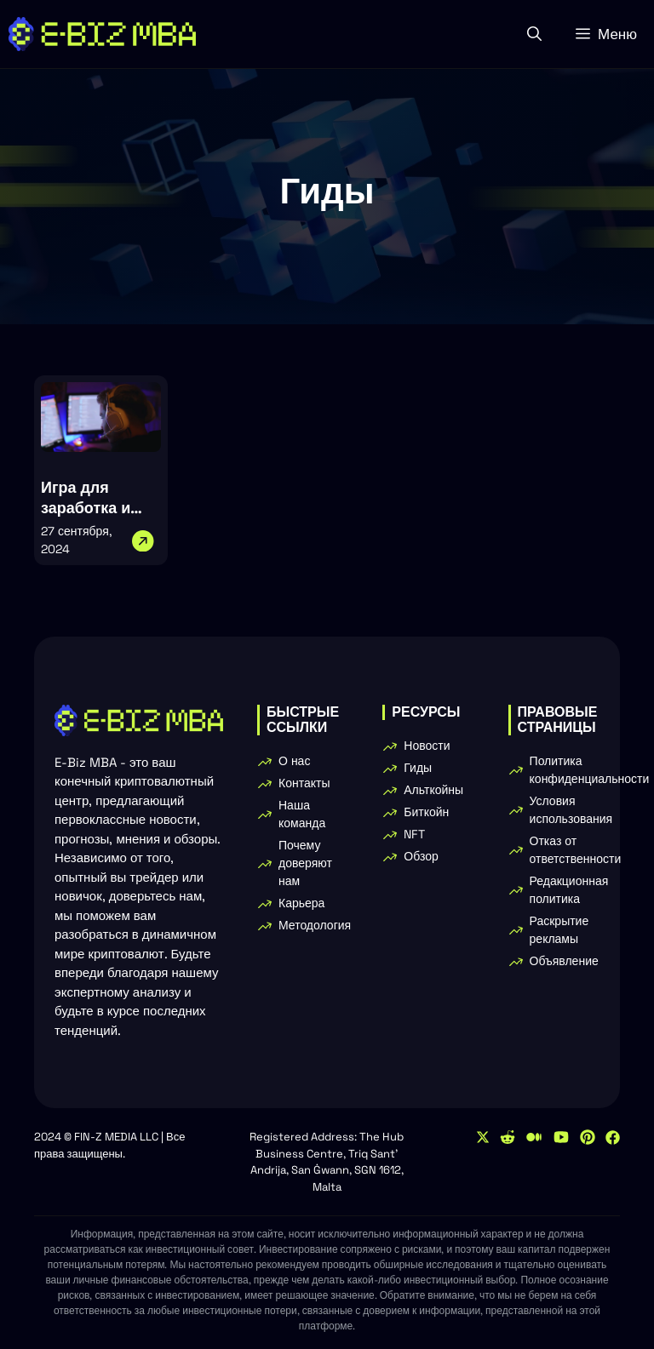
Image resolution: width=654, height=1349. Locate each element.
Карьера (301, 903)
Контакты (304, 783)
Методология (314, 925)
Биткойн (426, 812)
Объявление (564, 961)
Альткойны (433, 789)
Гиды (418, 767)
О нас (294, 761)
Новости (427, 745)
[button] (534, 34)
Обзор (421, 856)
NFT (414, 834)
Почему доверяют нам (305, 863)
